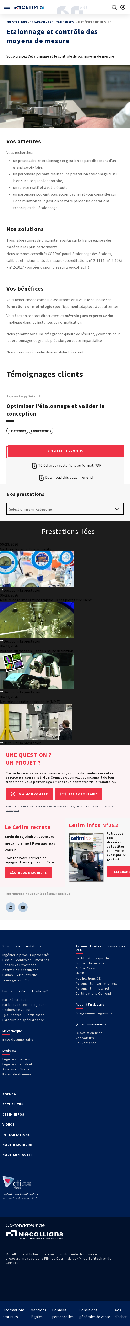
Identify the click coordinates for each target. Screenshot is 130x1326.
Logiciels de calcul (17, 1064)
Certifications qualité (92, 958)
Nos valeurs (85, 1038)
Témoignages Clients (19, 980)
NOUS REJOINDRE (17, 1144)
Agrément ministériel (92, 988)
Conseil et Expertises (19, 965)
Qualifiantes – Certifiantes (23, 1015)
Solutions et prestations (21, 946)
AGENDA (9, 1094)
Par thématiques (15, 999)
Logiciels (9, 1050)
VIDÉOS (8, 1124)
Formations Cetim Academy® (25, 991)
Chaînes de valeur (16, 1010)
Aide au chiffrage (16, 1069)
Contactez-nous (66, 450)
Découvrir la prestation (20, 590)
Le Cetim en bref (89, 1033)
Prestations (16, 22)
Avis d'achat (121, 1313)
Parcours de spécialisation (23, 1020)
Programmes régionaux (94, 1013)
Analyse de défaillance (20, 970)
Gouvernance (86, 1043)
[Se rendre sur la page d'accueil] (29, 7)
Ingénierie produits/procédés (26, 955)
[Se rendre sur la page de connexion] (122, 7)
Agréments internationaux (96, 983)
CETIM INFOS (13, 1114)
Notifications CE (88, 978)
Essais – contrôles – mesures (25, 960)
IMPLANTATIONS (16, 1134)
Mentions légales (38, 1313)
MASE (80, 973)
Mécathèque (12, 1031)
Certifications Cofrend (93, 993)
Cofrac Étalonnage (90, 963)
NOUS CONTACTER (17, 1155)
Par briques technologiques (24, 1005)
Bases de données (17, 1074)
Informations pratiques (13, 1313)
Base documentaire (17, 1039)
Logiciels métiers (16, 1059)
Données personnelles (63, 1313)
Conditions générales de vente (94, 1313)
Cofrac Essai (85, 968)
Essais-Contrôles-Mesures (52, 22)
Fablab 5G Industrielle (19, 975)
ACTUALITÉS (12, 1104)
